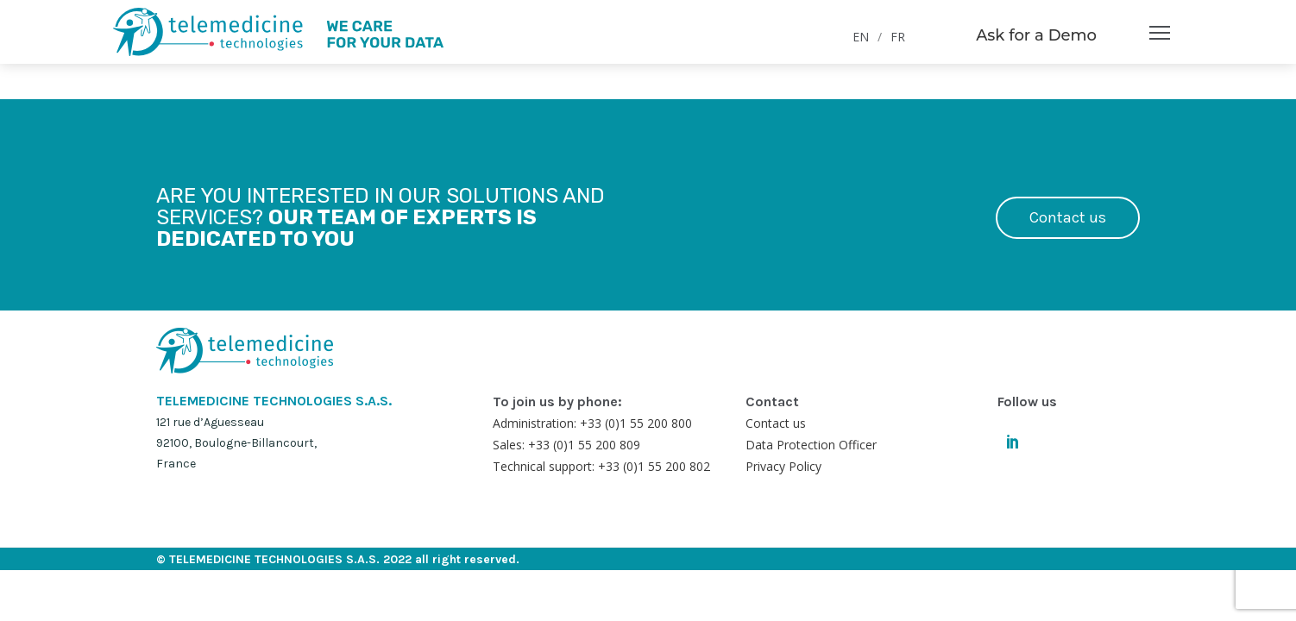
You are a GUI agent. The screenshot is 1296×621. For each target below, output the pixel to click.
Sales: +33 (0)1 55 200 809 (566, 444)
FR (897, 36)
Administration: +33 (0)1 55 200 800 (592, 423)
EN (860, 36)
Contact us (1067, 217)
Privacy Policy (783, 466)
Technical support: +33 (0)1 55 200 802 (601, 466)
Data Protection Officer (811, 444)
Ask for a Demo (1036, 35)
